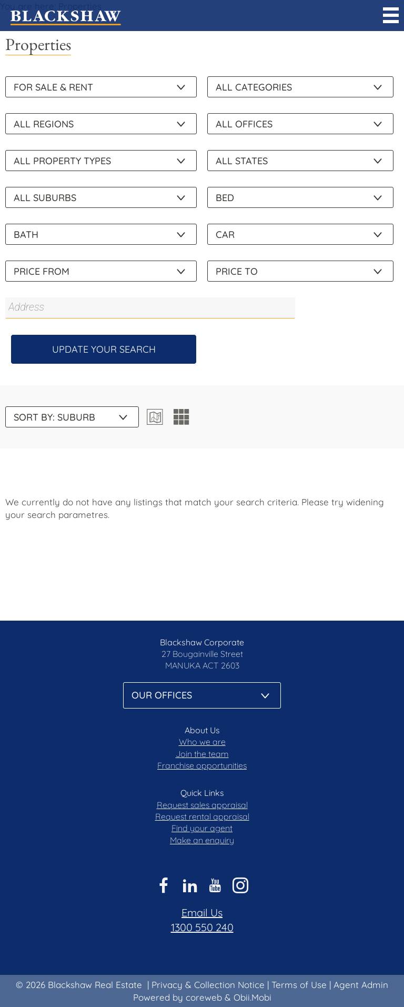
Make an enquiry (202, 840)
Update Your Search (104, 349)
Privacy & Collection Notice (208, 984)
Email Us (202, 912)
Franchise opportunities (202, 765)
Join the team (202, 754)
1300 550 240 (202, 927)
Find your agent (202, 828)
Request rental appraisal (202, 816)
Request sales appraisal (202, 805)
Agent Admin (361, 984)
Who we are (202, 741)
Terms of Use (299, 984)
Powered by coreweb (177, 997)
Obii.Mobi (252, 997)
